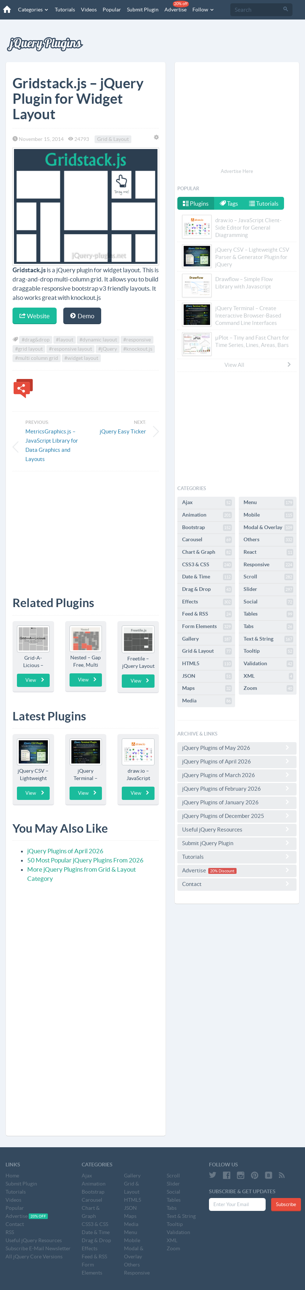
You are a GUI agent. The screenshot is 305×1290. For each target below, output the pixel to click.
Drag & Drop (207, 589)
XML (268, 676)
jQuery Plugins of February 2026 (237, 788)
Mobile (268, 515)
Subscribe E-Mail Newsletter (38, 1248)
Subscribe (286, 1204)
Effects (207, 602)
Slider (268, 589)
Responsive (268, 564)
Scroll (268, 577)
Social (268, 602)
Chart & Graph (207, 552)
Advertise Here (237, 171)
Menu (268, 502)
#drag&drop (36, 340)
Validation (268, 663)
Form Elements (207, 626)
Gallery (207, 639)
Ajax (207, 502)
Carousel (207, 539)
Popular (111, 10)
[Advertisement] (86, 528)
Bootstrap (207, 527)
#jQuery (107, 349)
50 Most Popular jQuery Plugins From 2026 (85, 860)
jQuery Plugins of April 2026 (65, 850)
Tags (229, 203)
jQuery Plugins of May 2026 (237, 747)
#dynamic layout (98, 340)
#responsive (137, 340)
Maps (207, 688)
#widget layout (81, 358)
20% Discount (222, 871)
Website (34, 315)
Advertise (175, 7)
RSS (10, 1232)
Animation (207, 515)
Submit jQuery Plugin (237, 843)
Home (12, 1176)
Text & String (268, 639)
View (35, 680)
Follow (202, 10)
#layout (64, 340)
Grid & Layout (113, 139)
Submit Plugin (141, 10)
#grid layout (29, 349)
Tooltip (268, 651)
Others (268, 539)
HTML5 (207, 663)
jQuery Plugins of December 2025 (237, 815)
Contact (237, 883)
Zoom (268, 688)
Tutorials (64, 10)
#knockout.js (137, 349)
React (268, 552)
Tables (268, 614)
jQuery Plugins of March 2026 (237, 775)
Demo (82, 315)
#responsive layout (70, 349)
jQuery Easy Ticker (123, 431)
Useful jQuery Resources (237, 829)
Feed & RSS (207, 614)
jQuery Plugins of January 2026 (237, 802)
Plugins (196, 203)
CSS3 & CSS (207, 564)
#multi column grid (36, 358)
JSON (207, 676)
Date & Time (207, 577)
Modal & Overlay (268, 527)
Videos (88, 10)
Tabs (268, 626)
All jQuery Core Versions (34, 1256)
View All (258, 364)
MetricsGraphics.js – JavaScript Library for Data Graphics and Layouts (51, 445)
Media (207, 701)
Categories (32, 10)
